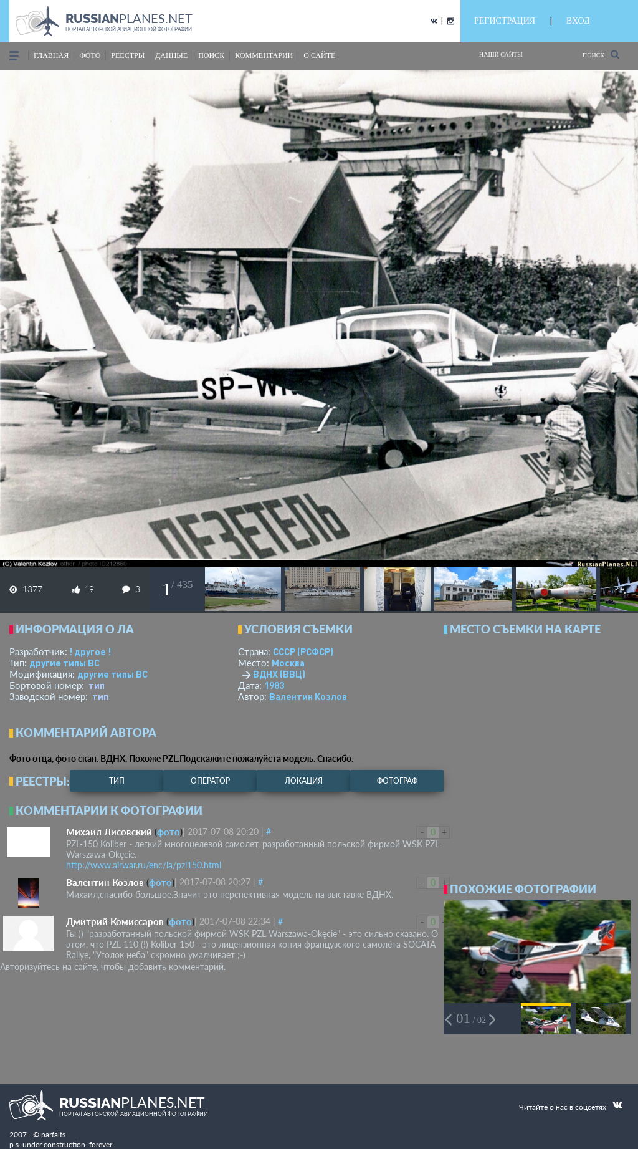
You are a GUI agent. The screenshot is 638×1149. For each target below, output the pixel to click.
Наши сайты (501, 54)
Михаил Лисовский (109, 831)
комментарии (264, 55)
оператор (210, 781)
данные (171, 55)
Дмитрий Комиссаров (115, 921)
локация (304, 781)
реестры (128, 55)
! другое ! (90, 651)
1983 (274, 685)
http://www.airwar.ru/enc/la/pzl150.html (143, 865)
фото (89, 55)
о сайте (319, 55)
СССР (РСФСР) (303, 651)
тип (96, 685)
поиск (211, 55)
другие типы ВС (64, 662)
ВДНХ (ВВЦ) (279, 674)
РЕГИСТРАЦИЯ (504, 21)
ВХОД (577, 21)
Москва (288, 662)
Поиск (601, 54)
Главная (51, 55)
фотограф (397, 781)
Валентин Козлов (308, 696)
